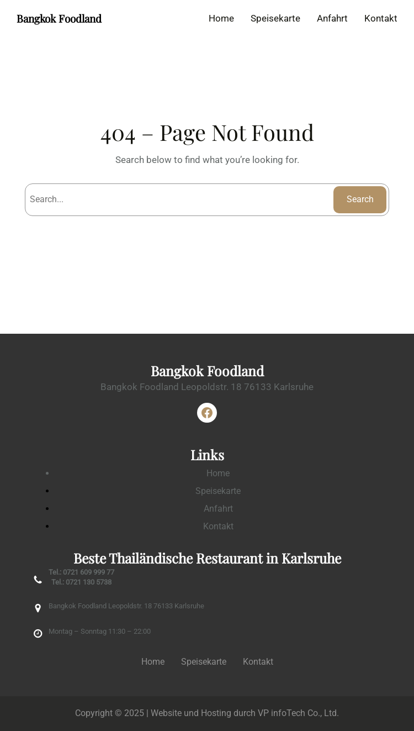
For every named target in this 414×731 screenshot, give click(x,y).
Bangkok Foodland (59, 18)
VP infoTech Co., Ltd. (298, 713)
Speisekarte (218, 491)
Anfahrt (218, 508)
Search (360, 199)
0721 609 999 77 (88, 572)
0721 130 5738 (89, 582)
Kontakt (218, 526)
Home (218, 473)
